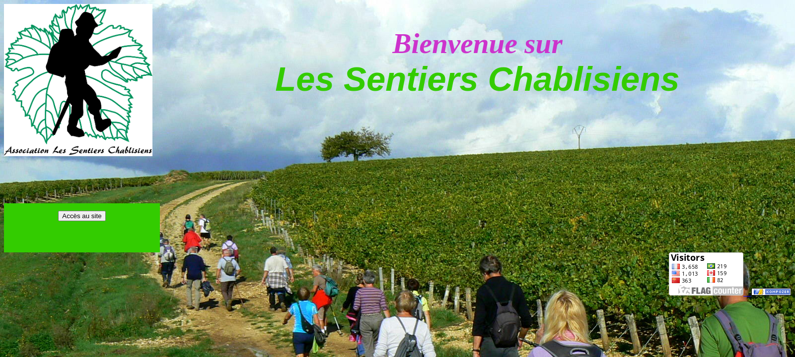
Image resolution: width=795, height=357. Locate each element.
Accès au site (81, 216)
